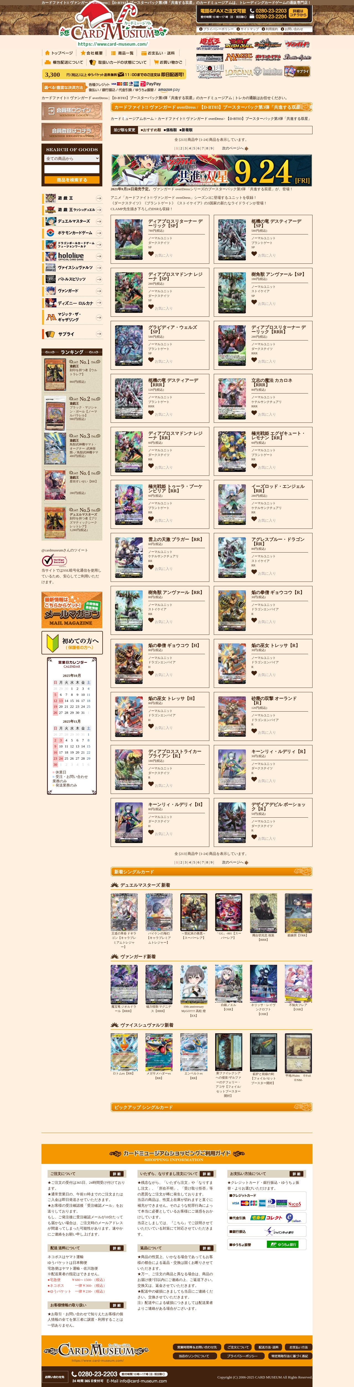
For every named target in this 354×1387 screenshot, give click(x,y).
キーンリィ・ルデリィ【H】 (176, 804)
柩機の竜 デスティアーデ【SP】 (276, 223)
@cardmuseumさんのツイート (64, 550)
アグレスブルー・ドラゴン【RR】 (277, 541)
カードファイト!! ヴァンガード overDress (190, 119)
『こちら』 (179, 1223)
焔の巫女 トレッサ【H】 (172, 698)
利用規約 (272, 29)
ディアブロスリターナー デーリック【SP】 (175, 223)
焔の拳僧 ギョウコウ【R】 (277, 592)
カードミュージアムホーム (132, 119)
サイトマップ (250, 29)
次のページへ (235, 148)
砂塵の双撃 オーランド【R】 (274, 701)
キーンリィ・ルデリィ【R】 (279, 751)
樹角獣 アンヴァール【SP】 (278, 274)
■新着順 (185, 130)
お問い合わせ (294, 29)
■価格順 (170, 130)
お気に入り (160, 254)
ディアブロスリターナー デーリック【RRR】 (278, 329)
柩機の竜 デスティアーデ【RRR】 (173, 382)
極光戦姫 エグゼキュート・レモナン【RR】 (278, 435)
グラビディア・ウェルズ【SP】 (172, 329)
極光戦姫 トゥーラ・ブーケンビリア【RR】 (175, 488)
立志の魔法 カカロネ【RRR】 (271, 382)
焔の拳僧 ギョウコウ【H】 (174, 645)
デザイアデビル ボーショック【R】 (278, 807)
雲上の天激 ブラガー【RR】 (176, 539)
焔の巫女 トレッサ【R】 (275, 645)
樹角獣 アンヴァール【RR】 (176, 592)
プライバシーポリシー (218, 29)
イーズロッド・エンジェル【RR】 (277, 488)
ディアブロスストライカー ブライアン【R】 (174, 754)
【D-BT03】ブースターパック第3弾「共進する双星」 (269, 119)
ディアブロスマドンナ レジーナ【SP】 (175, 276)
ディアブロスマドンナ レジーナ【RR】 (175, 435)
